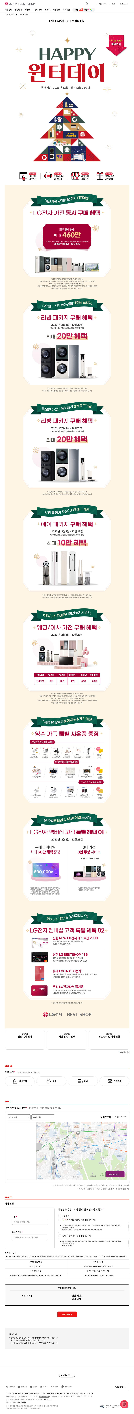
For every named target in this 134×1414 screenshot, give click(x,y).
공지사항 (90, 1394)
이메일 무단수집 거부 (72, 1394)
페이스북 (55, 1387)
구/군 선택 (37, 1117)
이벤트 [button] (27, 9)
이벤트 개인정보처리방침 (31, 1394)
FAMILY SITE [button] (119, 1387)
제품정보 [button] (56, 9)
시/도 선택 (13, 1117)
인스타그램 (24, 1387)
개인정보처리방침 (17, 1394)
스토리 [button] (47, 9)
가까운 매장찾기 (113, 1174)
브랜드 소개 (103, 3)
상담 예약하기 (67, 1314)
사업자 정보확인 (44, 1397)
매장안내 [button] (8, 9)
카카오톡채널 (68, 1387)
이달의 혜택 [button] (37, 9)
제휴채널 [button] (66, 9)
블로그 (45, 1387)
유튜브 (35, 1387)
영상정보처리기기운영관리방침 (56, 1394)
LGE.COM (123, 3)
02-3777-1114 (87, 1396)
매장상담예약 (13, 15)
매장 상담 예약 (21, 1402)
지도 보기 (107, 1117)
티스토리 (12, 1387)
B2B (114, 3)
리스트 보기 (121, 1117)
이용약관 (42, 1394)
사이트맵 (8, 1394)
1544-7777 (47, 1399)
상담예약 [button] (18, 9)
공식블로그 (83, 1394)
